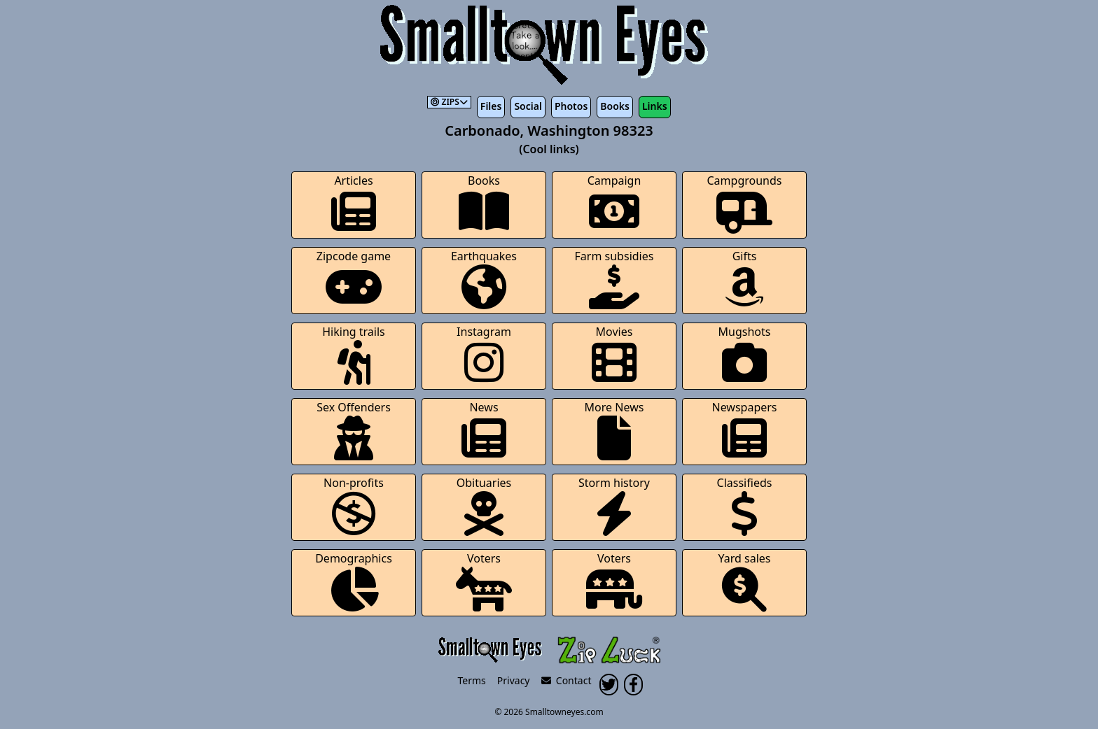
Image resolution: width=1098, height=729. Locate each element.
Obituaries (484, 505)
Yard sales (744, 581)
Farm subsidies (614, 278)
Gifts (744, 278)
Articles (353, 203)
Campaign (614, 203)
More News (614, 429)
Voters (484, 581)
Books (615, 106)
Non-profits (354, 505)
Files (491, 106)
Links (654, 106)
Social (527, 106)
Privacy (513, 680)
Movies (614, 354)
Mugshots (744, 354)
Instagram (484, 354)
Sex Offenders (354, 429)
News (483, 429)
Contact (566, 680)
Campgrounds (744, 203)
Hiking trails (353, 354)
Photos (571, 106)
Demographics (353, 581)
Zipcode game (354, 278)
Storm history (614, 505)
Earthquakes (484, 278)
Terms (472, 680)
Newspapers (744, 429)
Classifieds (744, 505)
